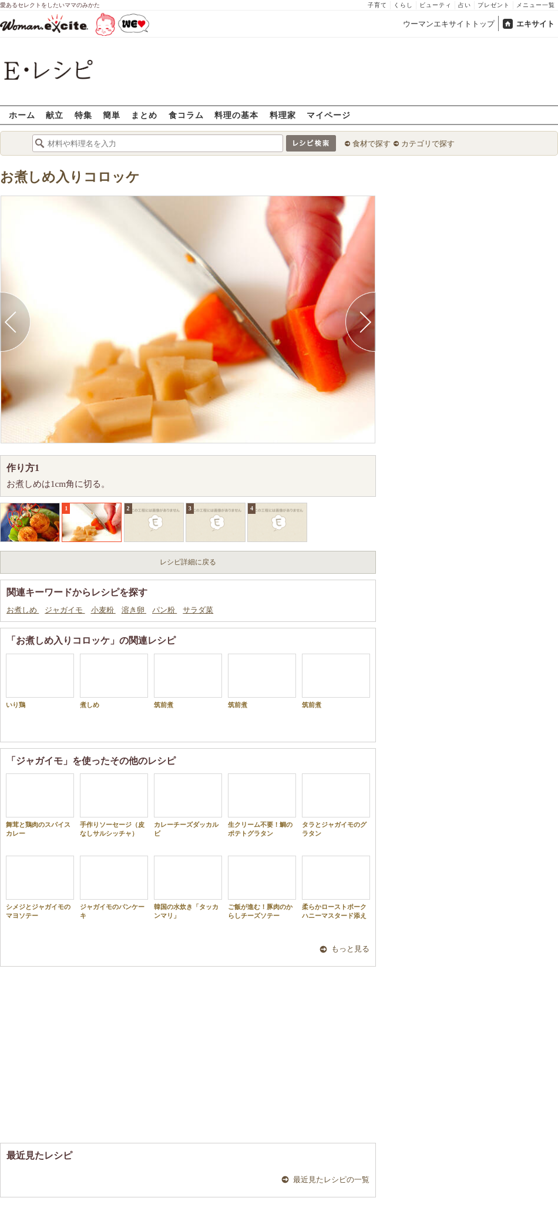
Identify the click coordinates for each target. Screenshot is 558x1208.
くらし (403, 5)
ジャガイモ (65, 609)
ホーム (22, 114)
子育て (377, 5)
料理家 (283, 114)
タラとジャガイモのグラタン (336, 805)
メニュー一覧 (535, 5)
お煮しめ (22, 609)
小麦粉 (103, 609)
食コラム (186, 114)
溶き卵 (134, 609)
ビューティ (435, 5)
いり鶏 (40, 681)
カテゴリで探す (428, 143)
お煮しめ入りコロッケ (70, 177)
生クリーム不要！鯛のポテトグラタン (262, 805)
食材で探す (371, 143)
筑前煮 (188, 681)
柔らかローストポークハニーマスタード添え (336, 887)
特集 (83, 114)
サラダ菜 (198, 609)
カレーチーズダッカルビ (188, 805)
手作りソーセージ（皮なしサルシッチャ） (114, 805)
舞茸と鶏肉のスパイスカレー (40, 805)
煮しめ (114, 681)
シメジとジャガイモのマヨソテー (40, 887)
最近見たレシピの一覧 (331, 1179)
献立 (54, 114)
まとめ (144, 114)
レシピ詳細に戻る (188, 562)
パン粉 (164, 609)
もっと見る (350, 948)
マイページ (329, 114)
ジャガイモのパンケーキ (114, 887)
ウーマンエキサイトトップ (449, 23)
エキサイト (535, 23)
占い (464, 5)
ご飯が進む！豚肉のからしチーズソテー (262, 887)
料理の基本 (236, 114)
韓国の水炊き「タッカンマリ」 (188, 887)
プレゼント (494, 5)
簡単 (111, 114)
